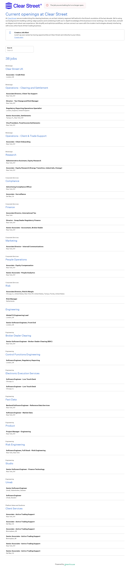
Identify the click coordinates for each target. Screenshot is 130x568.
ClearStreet (12, 18)
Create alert (18, 37)
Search (9, 48)
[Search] (20, 50)
